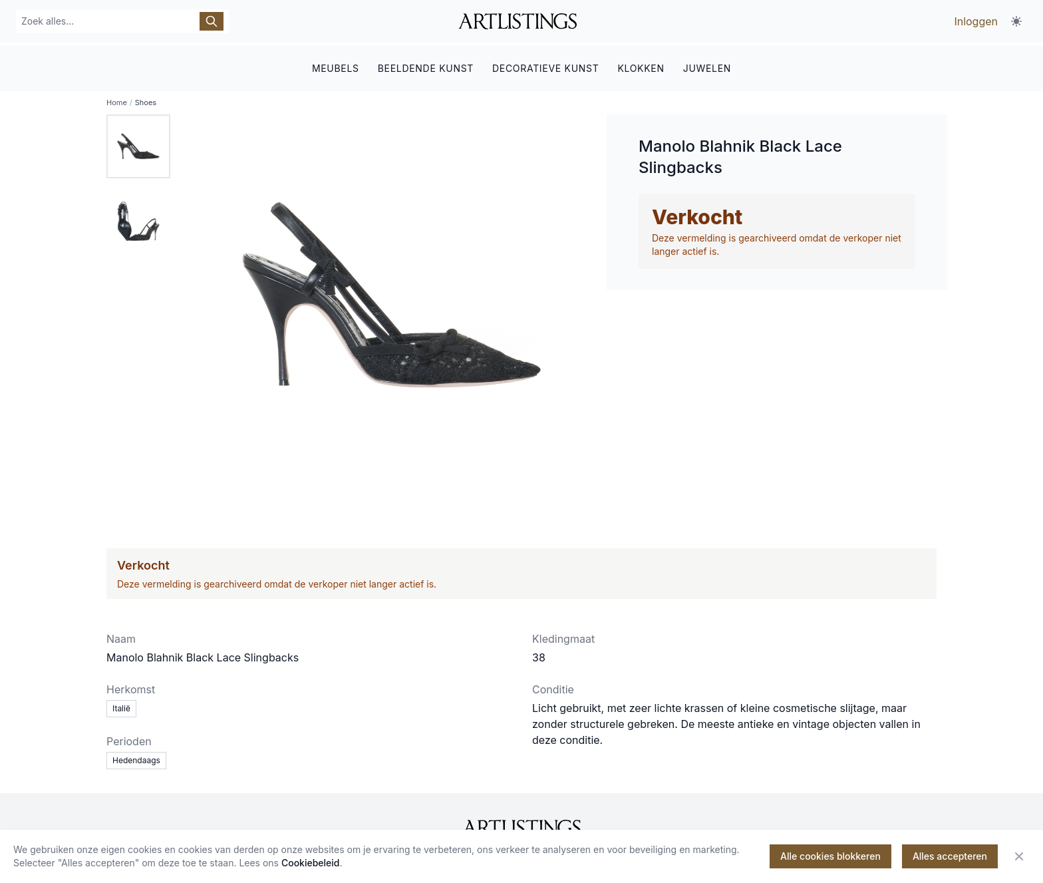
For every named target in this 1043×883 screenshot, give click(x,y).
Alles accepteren (950, 856)
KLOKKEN (640, 65)
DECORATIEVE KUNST (545, 65)
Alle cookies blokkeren (830, 856)
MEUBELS (335, 65)
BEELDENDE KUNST (426, 65)
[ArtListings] (521, 825)
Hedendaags (136, 758)
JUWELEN (707, 65)
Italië (121, 706)
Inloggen (976, 21)
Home (116, 99)
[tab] (138, 144)
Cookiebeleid (310, 862)
